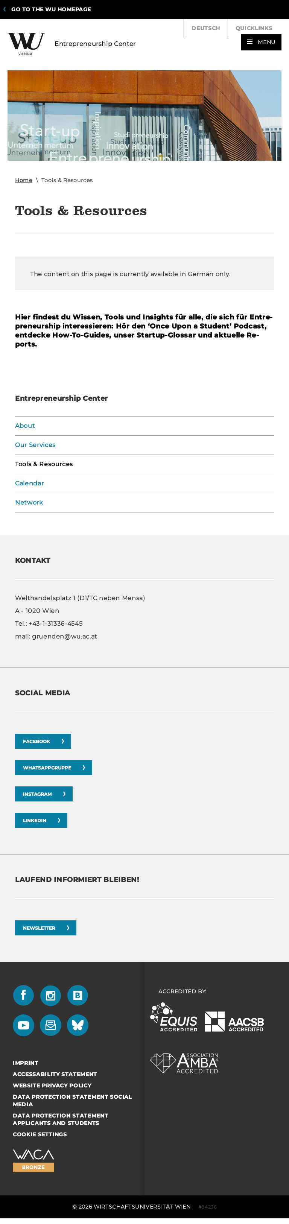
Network (29, 502)
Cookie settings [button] (40, 1134)
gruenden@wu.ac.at (64, 636)
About (25, 425)
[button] (261, 42)
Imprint (25, 1063)
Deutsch (206, 28)
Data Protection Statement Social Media (72, 1100)
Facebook (36, 741)
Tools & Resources (44, 464)
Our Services (35, 445)
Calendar (29, 483)
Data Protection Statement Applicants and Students (60, 1119)
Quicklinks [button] (258, 28)
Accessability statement (55, 1074)
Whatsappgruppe (47, 768)
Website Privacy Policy (52, 1085)
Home (23, 180)
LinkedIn (34, 820)
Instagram (37, 794)
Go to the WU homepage (51, 9)
